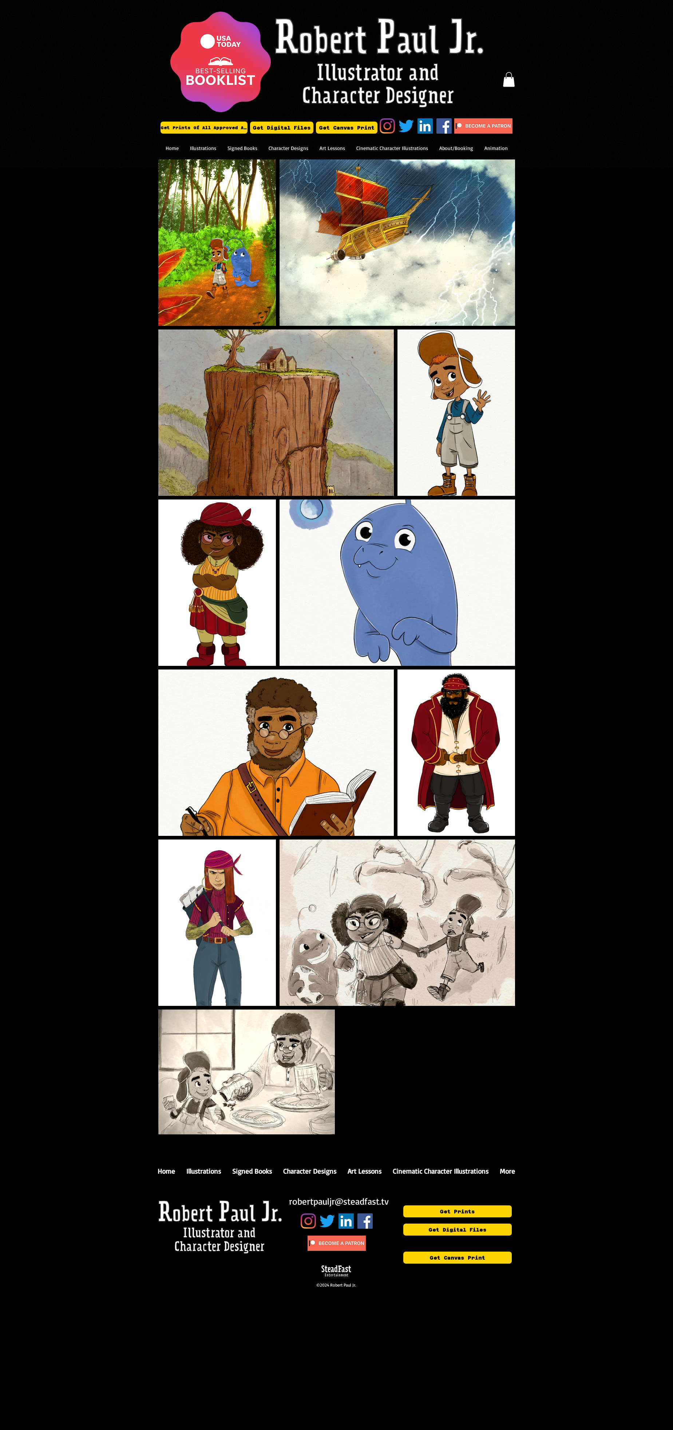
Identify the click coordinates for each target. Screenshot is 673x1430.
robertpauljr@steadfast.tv (339, 1201)
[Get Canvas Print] (346, 128)
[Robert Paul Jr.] (425, 126)
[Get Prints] (457, 1211)
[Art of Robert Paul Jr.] (444, 126)
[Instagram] (387, 126)
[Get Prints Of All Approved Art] (204, 128)
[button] (509, 79)
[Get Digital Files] (281, 128)
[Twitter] (406, 126)
